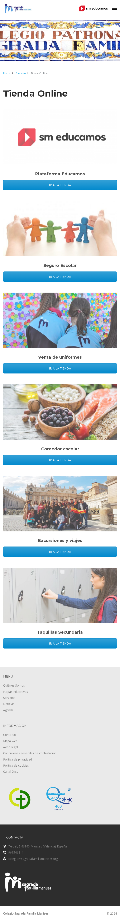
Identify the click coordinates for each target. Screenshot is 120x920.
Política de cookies (16, 765)
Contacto (9, 735)
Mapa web (10, 741)
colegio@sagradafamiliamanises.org (33, 859)
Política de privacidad (17, 759)
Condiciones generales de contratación (30, 753)
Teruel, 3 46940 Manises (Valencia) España (37, 846)
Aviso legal (10, 747)
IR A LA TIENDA (60, 185)
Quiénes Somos (14, 685)
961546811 (16, 852)
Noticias (8, 704)
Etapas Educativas (15, 692)
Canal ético (10, 771)
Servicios (9, 698)
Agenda (8, 710)
